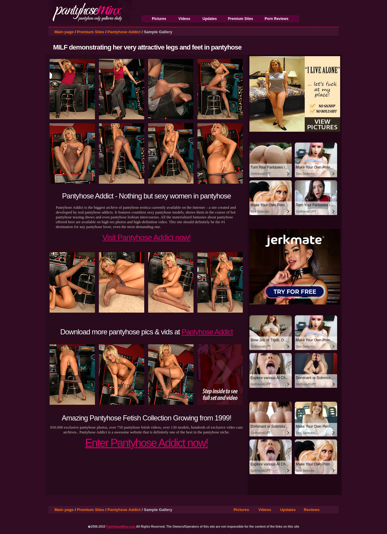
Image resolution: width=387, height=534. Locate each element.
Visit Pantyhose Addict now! (146, 237)
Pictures (159, 19)
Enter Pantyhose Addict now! (146, 443)
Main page (64, 32)
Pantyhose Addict (124, 32)
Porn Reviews (276, 19)
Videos (184, 19)
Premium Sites (240, 19)
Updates (210, 19)
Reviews (312, 509)
